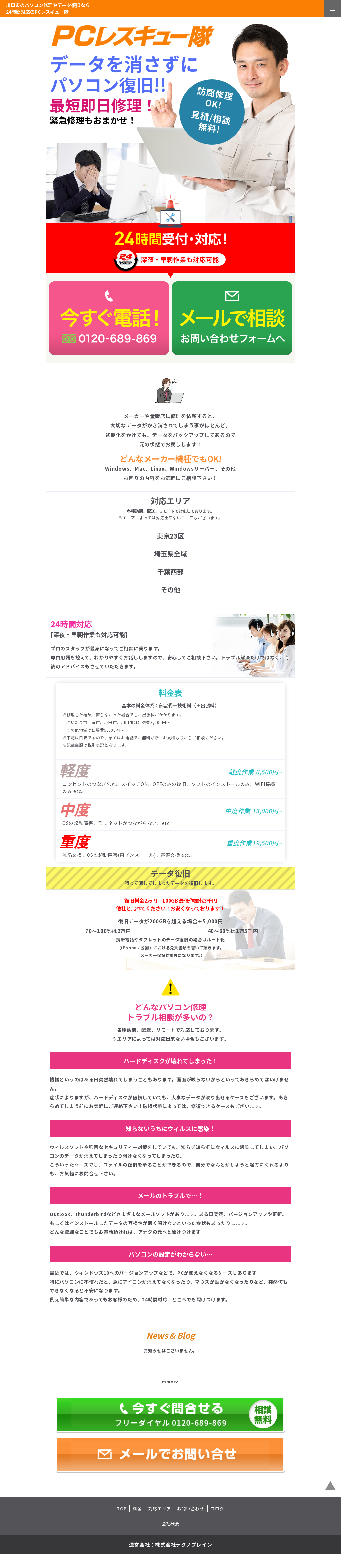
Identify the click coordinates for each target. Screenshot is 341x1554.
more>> (170, 1381)
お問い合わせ (190, 1508)
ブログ (217, 1508)
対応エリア (159, 1508)
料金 (137, 1508)
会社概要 (171, 1523)
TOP (121, 1508)
